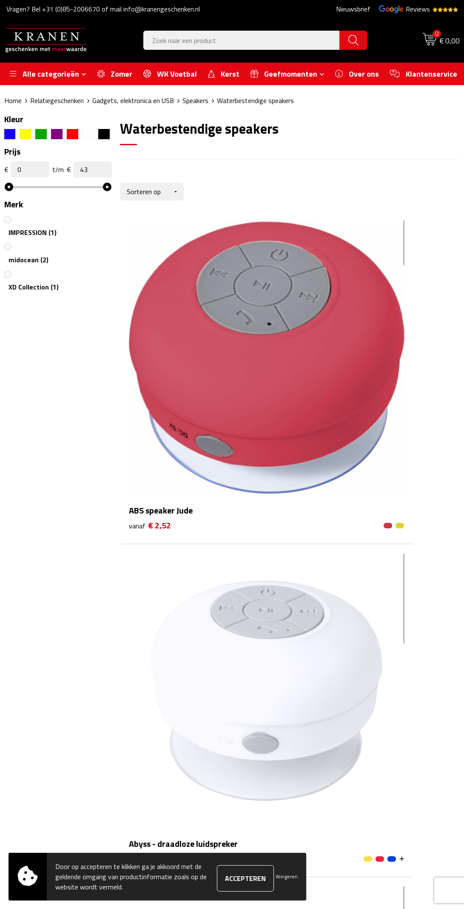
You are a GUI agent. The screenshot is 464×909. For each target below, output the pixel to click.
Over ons (146, 671)
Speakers (195, 100)
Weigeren (287, 876)
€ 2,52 (150, 341)
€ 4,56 (263, 354)
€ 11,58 (379, 354)
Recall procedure (379, 736)
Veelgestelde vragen (162, 697)
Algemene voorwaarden (390, 671)
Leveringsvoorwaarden (388, 710)
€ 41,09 (265, 516)
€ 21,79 (152, 504)
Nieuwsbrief (353, 9)
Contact (256, 671)
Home (13, 100)
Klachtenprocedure (383, 697)
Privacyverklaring (380, 723)
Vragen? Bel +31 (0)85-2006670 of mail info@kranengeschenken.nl (103, 9)
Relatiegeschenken (57, 100)
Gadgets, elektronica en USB (133, 100)
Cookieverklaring (379, 685)
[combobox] (241, 40)
